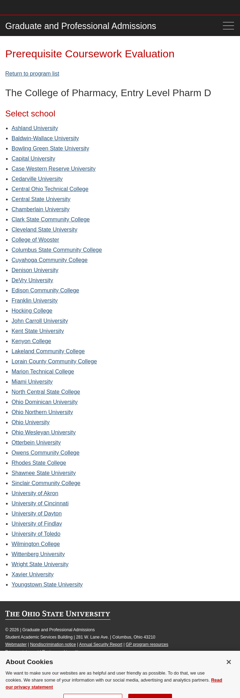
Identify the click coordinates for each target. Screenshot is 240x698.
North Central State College (46, 392)
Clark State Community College (51, 219)
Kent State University (38, 331)
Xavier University (33, 574)
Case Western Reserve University (54, 169)
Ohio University (30, 422)
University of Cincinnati (40, 503)
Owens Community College (46, 453)
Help (179, 7)
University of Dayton (37, 514)
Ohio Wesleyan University (44, 432)
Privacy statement (22, 651)
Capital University (33, 159)
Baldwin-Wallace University (45, 138)
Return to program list (32, 74)
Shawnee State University (44, 473)
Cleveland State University (44, 230)
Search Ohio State (231, 7)
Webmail (221, 7)
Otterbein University (36, 443)
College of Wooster (35, 240)
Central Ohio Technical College (50, 189)
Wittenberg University (38, 554)
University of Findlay (37, 524)
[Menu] (228, 25)
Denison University (35, 270)
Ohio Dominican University (45, 402)
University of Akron (35, 493)
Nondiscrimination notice (53, 644)
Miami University (32, 382)
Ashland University (35, 128)
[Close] (228, 671)
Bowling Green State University (50, 148)
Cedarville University (37, 179)
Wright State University (40, 564)
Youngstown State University (47, 584)
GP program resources (147, 644)
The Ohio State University (19, 7)
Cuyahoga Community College (50, 260)
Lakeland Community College (48, 351)
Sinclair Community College (46, 483)
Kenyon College (31, 341)
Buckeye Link (189, 7)
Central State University (41, 199)
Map (200, 7)
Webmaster (16, 644)
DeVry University (32, 280)
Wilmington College (36, 544)
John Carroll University (40, 321)
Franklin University (35, 301)
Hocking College (32, 311)
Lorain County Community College (54, 361)
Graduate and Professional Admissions (80, 26)
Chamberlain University (40, 209)
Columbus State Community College (57, 250)
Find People (210, 7)
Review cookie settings (63, 651)
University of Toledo (36, 534)
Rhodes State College (39, 463)
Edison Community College (45, 290)
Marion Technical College (43, 372)
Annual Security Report (100, 644)
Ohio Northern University (42, 412)
